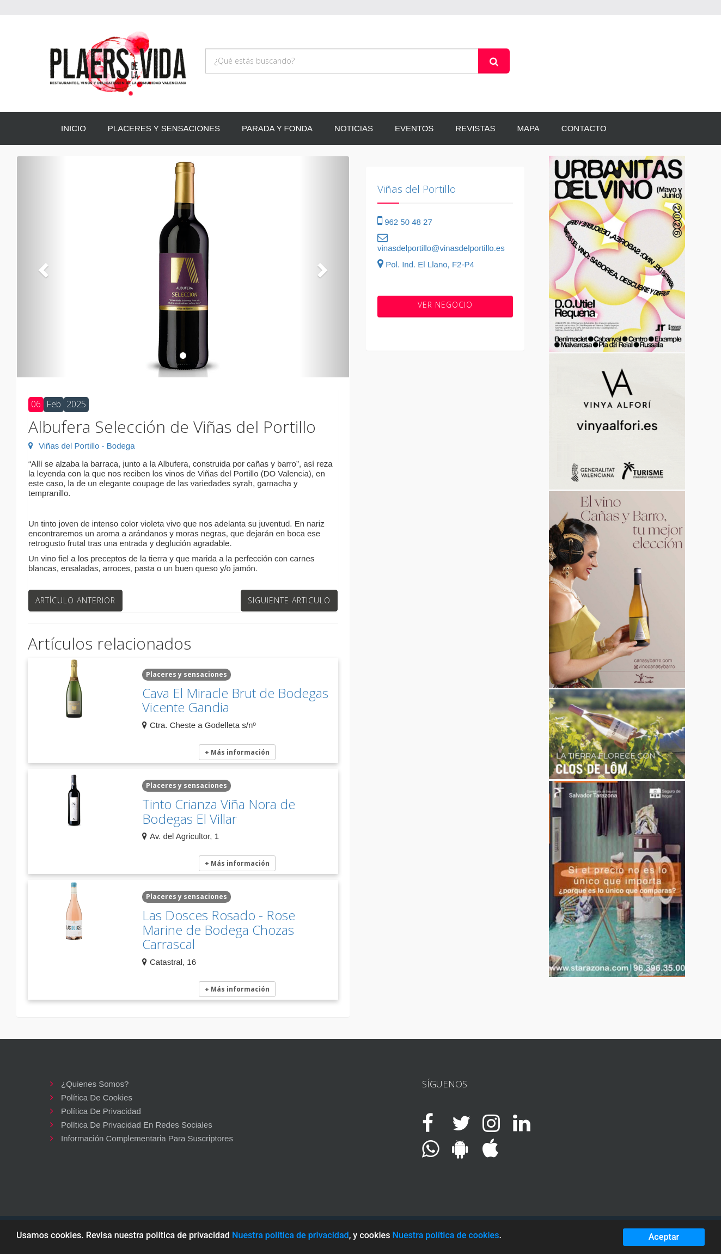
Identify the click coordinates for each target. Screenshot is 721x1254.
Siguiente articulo (289, 600)
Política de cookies (96, 1097)
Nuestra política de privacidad (290, 1235)
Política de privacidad (101, 1111)
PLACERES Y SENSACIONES (164, 128)
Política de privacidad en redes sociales (136, 1124)
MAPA (528, 128)
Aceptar (664, 1237)
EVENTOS (414, 128)
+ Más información (237, 752)
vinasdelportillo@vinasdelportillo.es (441, 243)
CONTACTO (584, 128)
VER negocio (445, 304)
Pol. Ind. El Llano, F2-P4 (425, 264)
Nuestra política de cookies (445, 1235)
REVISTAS (475, 128)
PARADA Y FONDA (277, 128)
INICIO (73, 128)
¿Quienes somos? (95, 1083)
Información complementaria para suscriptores (147, 1138)
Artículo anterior (75, 600)
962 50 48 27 (404, 222)
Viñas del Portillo (416, 189)
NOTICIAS (353, 128)
